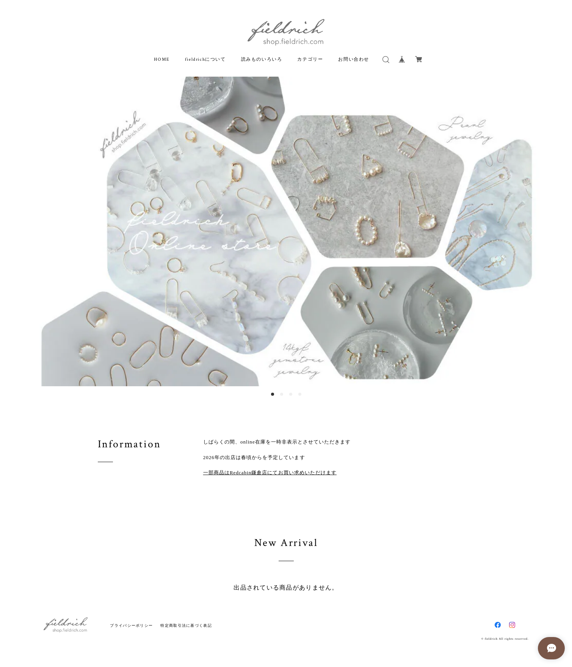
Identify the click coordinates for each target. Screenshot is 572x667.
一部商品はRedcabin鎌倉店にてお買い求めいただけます (270, 472)
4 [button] (299, 394)
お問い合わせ (353, 59)
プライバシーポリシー (131, 625)
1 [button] (272, 394)
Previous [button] (40, 231)
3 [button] (290, 394)
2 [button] (281, 394)
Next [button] (532, 231)
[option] (286, 231)
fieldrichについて (205, 59)
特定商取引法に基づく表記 (186, 625)
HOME (161, 59)
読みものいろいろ (261, 59)
